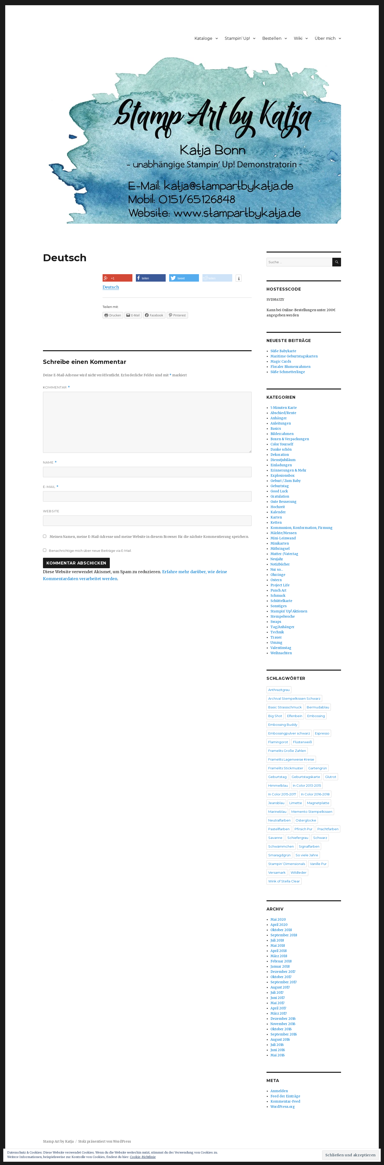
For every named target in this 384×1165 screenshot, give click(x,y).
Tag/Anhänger (282, 627)
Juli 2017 (276, 993)
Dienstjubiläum (283, 460)
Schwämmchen (281, 846)
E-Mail (51, 487)
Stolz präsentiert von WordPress (104, 1141)
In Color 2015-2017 (282, 794)
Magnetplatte (318, 803)
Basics (275, 429)
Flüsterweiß (302, 742)
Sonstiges (278, 606)
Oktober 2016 (281, 1029)
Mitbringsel (280, 549)
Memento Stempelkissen (311, 812)
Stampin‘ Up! (237, 38)
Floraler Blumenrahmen (290, 367)
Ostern (276, 580)
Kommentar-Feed (285, 1101)
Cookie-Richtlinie (143, 1157)
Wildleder (299, 872)
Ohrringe (277, 575)
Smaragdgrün (279, 855)
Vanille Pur (318, 864)
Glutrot (330, 777)
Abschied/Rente (283, 413)
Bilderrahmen (282, 434)
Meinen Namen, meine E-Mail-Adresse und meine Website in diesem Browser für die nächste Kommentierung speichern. (149, 537)
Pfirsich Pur (303, 829)
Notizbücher (280, 564)
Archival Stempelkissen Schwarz (294, 698)
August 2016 (280, 1039)
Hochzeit (277, 507)
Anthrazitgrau (279, 690)
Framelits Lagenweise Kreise (291, 759)
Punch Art (278, 590)
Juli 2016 (277, 1045)
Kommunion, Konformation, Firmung (301, 528)
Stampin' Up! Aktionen (288, 611)
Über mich (325, 38)
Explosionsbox (282, 476)
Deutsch (111, 287)
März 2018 (278, 956)
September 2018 (283, 935)
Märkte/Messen (283, 533)
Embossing (316, 716)
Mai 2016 (277, 1055)
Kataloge (203, 38)
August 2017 (280, 987)
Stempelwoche (282, 616)
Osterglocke (306, 820)
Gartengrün (317, 768)
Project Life (280, 585)
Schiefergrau (297, 838)
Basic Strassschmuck (285, 707)
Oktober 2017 (280, 977)
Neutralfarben (279, 820)
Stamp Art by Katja (58, 1141)
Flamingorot (278, 742)
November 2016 (282, 1024)
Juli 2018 (277, 940)
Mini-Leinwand (283, 538)
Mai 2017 (277, 1003)
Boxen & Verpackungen (289, 439)
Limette (295, 803)
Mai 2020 (278, 919)
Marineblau (277, 812)
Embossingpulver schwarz (289, 733)
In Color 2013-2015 (307, 785)
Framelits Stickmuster (285, 768)
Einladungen (281, 465)
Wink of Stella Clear (284, 881)
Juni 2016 (277, 1050)
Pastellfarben (279, 829)
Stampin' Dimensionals (286, 864)
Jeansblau (276, 803)
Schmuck (277, 596)
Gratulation (279, 496)
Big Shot (275, 716)
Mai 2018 (277, 946)
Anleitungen (280, 423)
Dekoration (279, 455)
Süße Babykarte (283, 351)
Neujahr (276, 559)
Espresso (322, 733)
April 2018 (278, 951)
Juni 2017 (277, 998)
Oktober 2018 (281, 930)
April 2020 (279, 925)
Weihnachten (281, 653)
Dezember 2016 (283, 1019)
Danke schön (281, 449)
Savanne (275, 838)
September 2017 (283, 982)
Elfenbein (294, 716)
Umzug (276, 643)
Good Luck (279, 491)
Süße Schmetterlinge (287, 372)
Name (50, 462)
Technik (277, 632)
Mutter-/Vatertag (284, 554)
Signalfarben (309, 846)
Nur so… (276, 569)
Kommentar (56, 387)
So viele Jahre (307, 855)
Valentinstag (280, 648)
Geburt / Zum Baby (285, 481)
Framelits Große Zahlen (287, 751)
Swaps (275, 622)
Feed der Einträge (285, 1096)
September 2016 (283, 1034)
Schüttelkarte (281, 601)
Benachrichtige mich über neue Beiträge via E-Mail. (90, 551)
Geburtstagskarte (306, 777)
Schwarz (320, 838)
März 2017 (278, 1013)
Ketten (276, 522)
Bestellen (271, 38)
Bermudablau (318, 707)
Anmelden (279, 1091)
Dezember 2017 (282, 972)
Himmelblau (278, 785)
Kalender (278, 512)
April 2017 (278, 1008)
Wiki (298, 38)
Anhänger (278, 418)
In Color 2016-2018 (315, 794)
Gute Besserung (283, 502)
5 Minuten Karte (283, 408)
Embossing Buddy (282, 725)
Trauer (276, 637)
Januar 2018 (280, 966)
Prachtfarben (328, 829)
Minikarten (279, 543)
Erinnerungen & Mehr (288, 470)
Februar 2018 (281, 961)
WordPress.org (282, 1107)
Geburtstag (279, 486)
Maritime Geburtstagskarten (294, 356)
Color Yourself (281, 444)
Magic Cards (280, 361)
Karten (276, 517)
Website (51, 511)
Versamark (277, 872)
